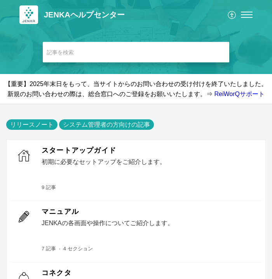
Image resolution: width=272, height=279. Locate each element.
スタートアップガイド (79, 150)
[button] (232, 15)
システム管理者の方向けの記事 (106, 124)
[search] (136, 52)
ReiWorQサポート (239, 94)
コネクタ (56, 273)
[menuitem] (232, 15)
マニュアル (60, 211)
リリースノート (32, 124)
